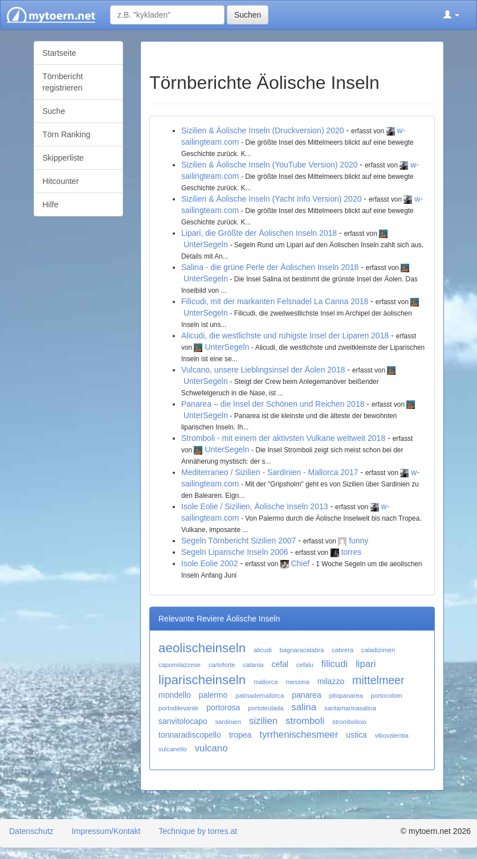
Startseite (59, 53)
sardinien (228, 721)
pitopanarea (346, 695)
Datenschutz (31, 831)
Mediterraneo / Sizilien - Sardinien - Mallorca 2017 (269, 472)
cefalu (304, 664)
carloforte (222, 664)
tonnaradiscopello (189, 734)
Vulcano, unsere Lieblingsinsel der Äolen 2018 (263, 369)
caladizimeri (378, 650)
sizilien (263, 720)
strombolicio (349, 721)
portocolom (386, 695)
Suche (54, 111)
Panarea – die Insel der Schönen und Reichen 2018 (272, 403)
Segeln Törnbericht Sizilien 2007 (238, 540)
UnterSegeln (206, 244)
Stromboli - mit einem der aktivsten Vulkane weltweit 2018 (283, 438)
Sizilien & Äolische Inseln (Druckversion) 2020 (262, 130)
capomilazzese (179, 664)
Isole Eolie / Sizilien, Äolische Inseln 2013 (254, 506)
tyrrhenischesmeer (298, 734)
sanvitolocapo (182, 721)
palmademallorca (259, 695)
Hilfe (51, 204)
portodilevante (178, 708)
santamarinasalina (350, 708)
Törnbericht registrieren (63, 82)
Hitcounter (61, 181)
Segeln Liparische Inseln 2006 (234, 552)
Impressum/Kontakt (106, 831)
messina (297, 681)
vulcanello (172, 749)
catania (253, 664)
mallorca (266, 681)
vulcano (211, 748)
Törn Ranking (67, 134)
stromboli (305, 720)
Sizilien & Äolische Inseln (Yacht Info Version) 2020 (271, 198)
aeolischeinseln (202, 648)
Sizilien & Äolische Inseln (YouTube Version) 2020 (269, 164)
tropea (240, 734)
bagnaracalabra (302, 650)
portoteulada (265, 708)
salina (303, 707)
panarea (306, 695)
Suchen (247, 14)
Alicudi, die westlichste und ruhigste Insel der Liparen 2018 (285, 335)
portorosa (223, 707)
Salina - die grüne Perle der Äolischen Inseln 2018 (269, 267)
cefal (279, 664)
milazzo (330, 681)
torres (351, 552)
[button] (451, 15)
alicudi (263, 650)
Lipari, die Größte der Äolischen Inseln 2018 (259, 233)
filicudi (334, 663)
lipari (366, 663)
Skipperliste (63, 157)
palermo (213, 695)
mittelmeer (378, 680)
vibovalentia (392, 735)
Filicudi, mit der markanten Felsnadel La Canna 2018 (274, 301)
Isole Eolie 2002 (209, 563)
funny (358, 540)
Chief (300, 563)
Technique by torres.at (197, 831)
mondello (174, 695)
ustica (356, 734)
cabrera (342, 650)
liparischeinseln (202, 680)
